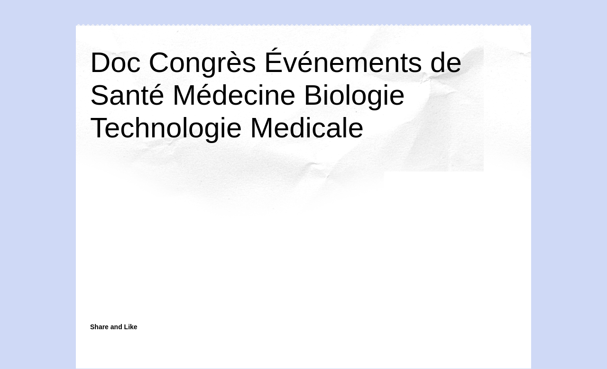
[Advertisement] (230, 242)
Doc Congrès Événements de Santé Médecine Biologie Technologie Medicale (276, 95)
